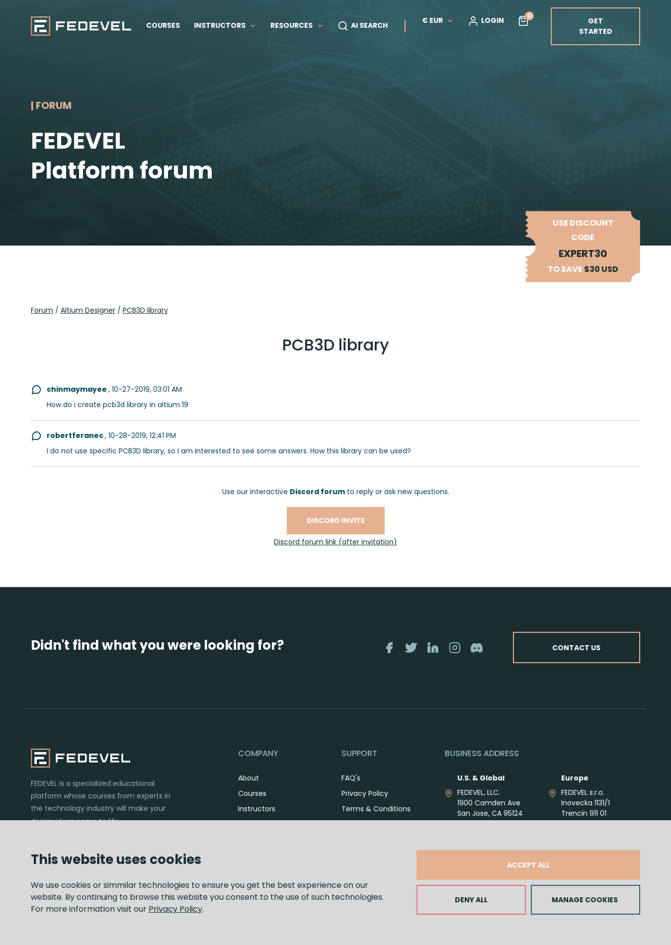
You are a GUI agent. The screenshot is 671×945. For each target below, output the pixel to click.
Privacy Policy (175, 909)
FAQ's (350, 778)
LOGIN (486, 20)
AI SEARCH (362, 25)
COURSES (163, 25)
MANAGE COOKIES (585, 900)
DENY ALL (471, 900)
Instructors (256, 809)
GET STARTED (595, 26)
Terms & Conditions (376, 809)
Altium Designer (88, 310)
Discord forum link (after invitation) (335, 542)
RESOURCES (297, 25)
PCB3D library (145, 310)
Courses (252, 793)
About (248, 778)
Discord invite (336, 520)
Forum (42, 310)
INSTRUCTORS (225, 25)
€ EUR (438, 20)
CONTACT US (575, 647)
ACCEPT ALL (528, 865)
